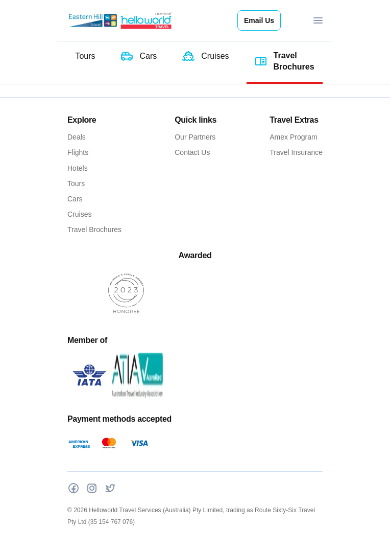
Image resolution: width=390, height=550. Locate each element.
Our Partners (195, 137)
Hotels (77, 168)
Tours (76, 183)
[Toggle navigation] (318, 20)
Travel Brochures (94, 229)
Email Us (259, 20)
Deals (76, 137)
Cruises (79, 214)
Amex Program (293, 137)
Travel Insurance (296, 152)
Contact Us (192, 152)
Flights (77, 152)
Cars (75, 199)
